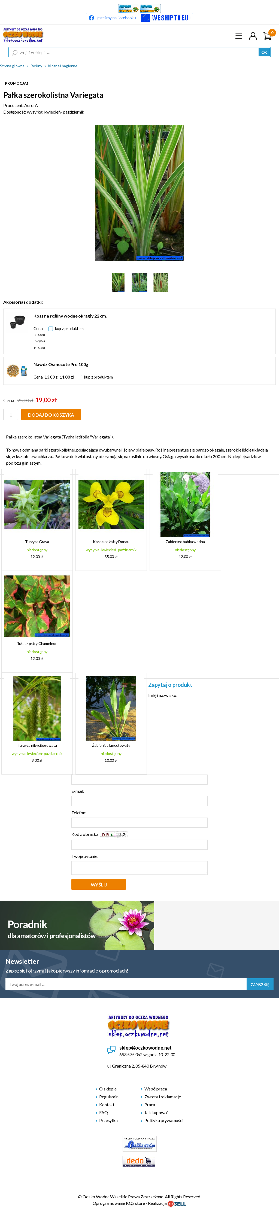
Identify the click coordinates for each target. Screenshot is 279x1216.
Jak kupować (156, 1112)
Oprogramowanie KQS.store (119, 1203)
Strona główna (12, 65)
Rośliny (36, 65)
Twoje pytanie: (84, 856)
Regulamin (109, 1096)
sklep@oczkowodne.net (145, 1048)
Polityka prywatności (163, 1120)
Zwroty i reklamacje (162, 1096)
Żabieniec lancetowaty (111, 745)
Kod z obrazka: (99, 834)
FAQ (103, 1112)
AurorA (31, 105)
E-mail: (77, 791)
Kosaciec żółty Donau (111, 541)
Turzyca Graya (37, 541)
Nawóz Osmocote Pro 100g (61, 364)
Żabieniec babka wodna (185, 541)
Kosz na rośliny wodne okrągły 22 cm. (70, 315)
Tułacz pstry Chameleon (37, 643)
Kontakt (106, 1104)
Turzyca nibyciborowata (37, 745)
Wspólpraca (155, 1088)
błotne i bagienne (62, 65)
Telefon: (78, 812)
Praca (149, 1104)
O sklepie (108, 1088)
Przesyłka (108, 1120)
